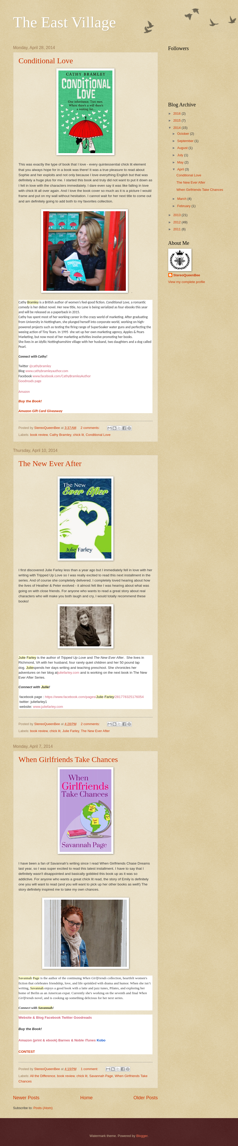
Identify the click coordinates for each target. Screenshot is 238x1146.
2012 (177, 222)
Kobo (101, 1040)
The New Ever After (50, 463)
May (181, 162)
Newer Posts (26, 1097)
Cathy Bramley (60, 435)
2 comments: (91, 428)
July (180, 155)
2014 (177, 128)
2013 (177, 215)
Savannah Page (101, 1076)
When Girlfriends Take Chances (68, 759)
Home (86, 1097)
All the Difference (42, 1076)
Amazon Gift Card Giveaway (41, 411)
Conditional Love (46, 60)
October (183, 134)
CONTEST (27, 1052)
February (184, 206)
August (183, 148)
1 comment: (90, 1069)
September (186, 141)
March (182, 199)
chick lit (78, 435)
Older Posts (145, 1097)
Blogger (142, 1136)
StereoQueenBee (186, 275)
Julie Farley (70, 731)
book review (39, 435)
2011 (177, 229)
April (181, 169)
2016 (177, 113)
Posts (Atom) (42, 1108)
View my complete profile (186, 282)
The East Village (64, 22)
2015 (177, 120)
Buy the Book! (30, 401)
